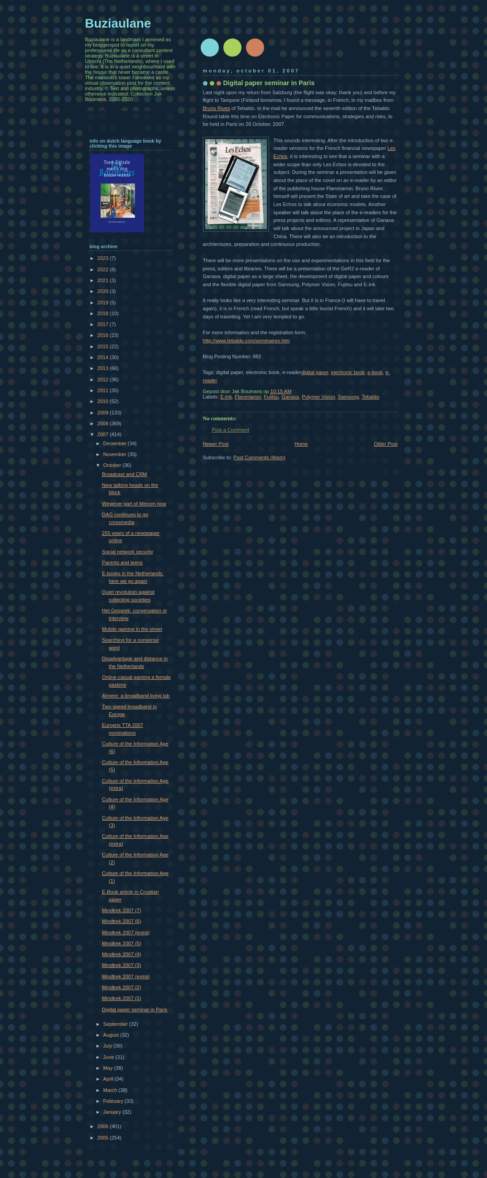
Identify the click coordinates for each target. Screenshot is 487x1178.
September (116, 1024)
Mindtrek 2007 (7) (121, 910)
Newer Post (216, 444)
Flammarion (248, 396)
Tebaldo (370, 396)
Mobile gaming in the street (132, 629)
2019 (103, 302)
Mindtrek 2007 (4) (121, 954)
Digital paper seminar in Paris (134, 1009)
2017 (103, 324)
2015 (103, 346)
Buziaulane (118, 23)
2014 (103, 357)
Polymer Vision (318, 396)
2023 (103, 258)
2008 (103, 423)
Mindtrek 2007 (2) (121, 987)
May (108, 1068)
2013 (103, 368)
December (115, 443)
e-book (375, 372)
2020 (103, 291)
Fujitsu (271, 396)
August (111, 1035)
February (114, 1101)
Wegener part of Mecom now (134, 503)
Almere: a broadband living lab (135, 695)
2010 (103, 401)
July (108, 1045)
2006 (103, 1126)
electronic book (348, 372)
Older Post (385, 444)
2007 (103, 434)
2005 (103, 1137)
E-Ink (226, 396)
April (109, 1079)
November (115, 454)
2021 (103, 280)
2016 (103, 335)
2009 (103, 412)
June (109, 1057)
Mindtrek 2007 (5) (121, 943)
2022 (103, 269)
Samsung (348, 396)
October (112, 465)
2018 (103, 313)
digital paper (314, 372)
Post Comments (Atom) (259, 457)
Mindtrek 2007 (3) (121, 965)
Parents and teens (122, 562)
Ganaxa (290, 396)
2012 (103, 379)
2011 (103, 390)
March (111, 1090)
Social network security (127, 551)
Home (301, 444)
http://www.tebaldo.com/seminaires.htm (246, 340)
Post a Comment (230, 430)
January (112, 1112)
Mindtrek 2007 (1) (121, 998)
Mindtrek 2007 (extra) (125, 932)
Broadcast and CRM (124, 474)
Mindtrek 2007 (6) (121, 921)
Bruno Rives (216, 108)
